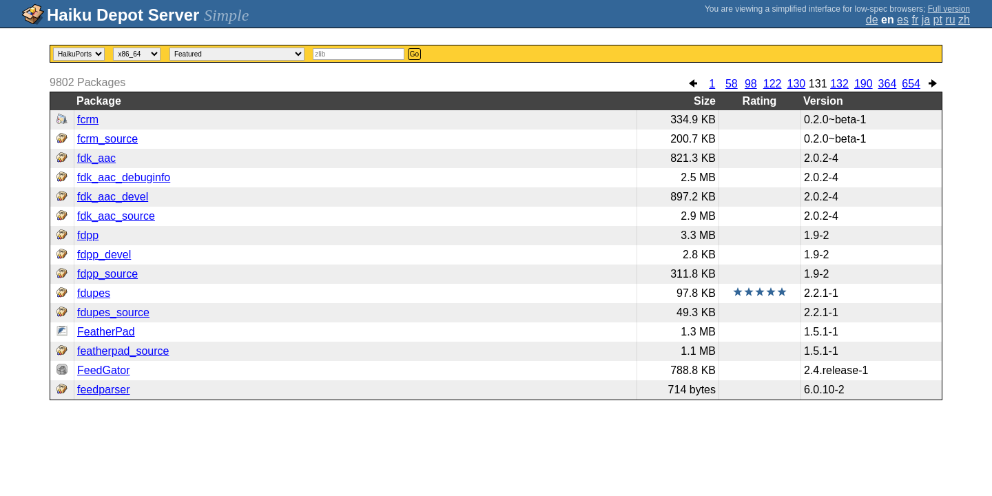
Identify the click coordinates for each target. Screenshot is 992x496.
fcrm (88, 119)
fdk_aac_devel (112, 197)
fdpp (88, 235)
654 (911, 84)
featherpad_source (123, 351)
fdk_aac (96, 158)
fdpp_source (107, 274)
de (872, 19)
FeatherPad (106, 332)
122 (772, 84)
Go (414, 54)
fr (914, 19)
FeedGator (103, 370)
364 (887, 84)
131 (818, 84)
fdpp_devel (104, 254)
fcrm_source (107, 139)
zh (964, 19)
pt (937, 19)
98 (751, 84)
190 (863, 84)
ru (950, 19)
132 (839, 84)
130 (796, 84)
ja (926, 19)
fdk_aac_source (116, 216)
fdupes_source (113, 312)
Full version (949, 9)
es (903, 19)
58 (731, 84)
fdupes (93, 293)
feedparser (103, 389)
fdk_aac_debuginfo (123, 177)
